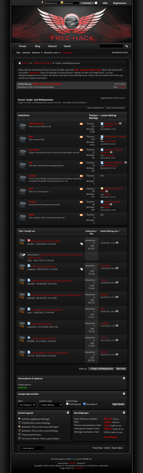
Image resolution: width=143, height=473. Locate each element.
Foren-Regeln (110, 437)
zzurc (29, 312)
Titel (21, 231)
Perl (31, 188)
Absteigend (90, 404)
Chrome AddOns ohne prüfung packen (50, 352)
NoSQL (32, 175)
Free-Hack (98, 447)
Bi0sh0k (30, 341)
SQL (31, 162)
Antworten (91, 231)
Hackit (67, 46)
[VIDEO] (108, 428)
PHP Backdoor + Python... (115, 136)
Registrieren (119, 3)
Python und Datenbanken (43, 266)
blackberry (23, 87)
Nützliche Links (51, 53)
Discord (52, 46)
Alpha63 (31, 283)
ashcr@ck (31, 327)
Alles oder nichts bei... (114, 162)
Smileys (108, 422)
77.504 (121, 87)
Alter (20, 401)
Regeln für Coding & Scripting (47, 84)
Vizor (29, 260)
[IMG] (107, 425)
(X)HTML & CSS (36, 123)
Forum (22, 46)
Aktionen (36, 53)
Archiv (107, 447)
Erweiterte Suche (120, 52)
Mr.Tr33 (30, 355)
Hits (91, 233)
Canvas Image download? (43, 338)
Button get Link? (111, 123)
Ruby (31, 214)
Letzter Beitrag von (110, 231)
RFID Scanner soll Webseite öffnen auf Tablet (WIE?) (56, 295)
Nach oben (120, 369)
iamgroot (31, 269)
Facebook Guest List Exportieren (46, 309)
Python (32, 201)
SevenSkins (78, 468)
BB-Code (108, 418)
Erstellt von (30, 231)
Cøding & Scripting (42, 63)
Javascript (34, 149)
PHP (31, 136)
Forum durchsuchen (114, 108)
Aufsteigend (73, 404)
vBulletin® (72, 463)
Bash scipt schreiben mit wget (45, 241)
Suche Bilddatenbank (41, 324)
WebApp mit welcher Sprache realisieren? (51, 280)
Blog (37, 46)
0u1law (30, 244)
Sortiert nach (45, 401)
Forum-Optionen (94, 108)
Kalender (26, 53)
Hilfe (105, 3)
